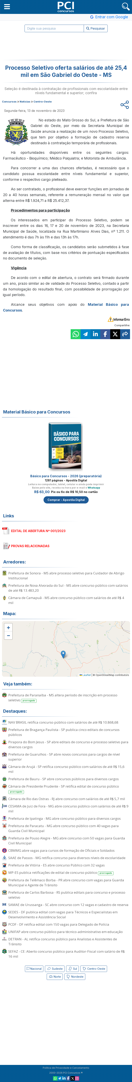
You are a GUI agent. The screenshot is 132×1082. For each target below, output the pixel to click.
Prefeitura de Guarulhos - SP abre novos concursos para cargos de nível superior (64, 757)
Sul (72, 969)
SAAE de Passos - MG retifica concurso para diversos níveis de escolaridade (66, 858)
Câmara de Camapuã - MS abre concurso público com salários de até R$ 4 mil (66, 600)
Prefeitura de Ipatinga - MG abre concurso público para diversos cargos (64, 818)
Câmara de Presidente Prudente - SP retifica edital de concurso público (63, 789)
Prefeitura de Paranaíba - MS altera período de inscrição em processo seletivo (62, 698)
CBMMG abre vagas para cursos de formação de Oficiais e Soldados (61, 850)
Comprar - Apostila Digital (66, 499)
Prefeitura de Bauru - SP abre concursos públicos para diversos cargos (63, 779)
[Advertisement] (66, 46)
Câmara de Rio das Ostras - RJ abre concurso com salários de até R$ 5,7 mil (66, 798)
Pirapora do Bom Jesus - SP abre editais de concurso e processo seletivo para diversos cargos (68, 744)
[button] (7, 6)
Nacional (34, 968)
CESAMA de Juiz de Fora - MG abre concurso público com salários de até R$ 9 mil (68, 808)
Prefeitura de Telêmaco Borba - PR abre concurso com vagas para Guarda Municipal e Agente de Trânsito (66, 882)
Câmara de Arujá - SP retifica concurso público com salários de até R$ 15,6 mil (66, 769)
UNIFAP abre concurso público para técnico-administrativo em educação (65, 931)
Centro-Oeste (93, 969)
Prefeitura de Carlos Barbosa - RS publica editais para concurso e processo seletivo (66, 895)
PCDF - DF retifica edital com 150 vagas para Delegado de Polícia (58, 924)
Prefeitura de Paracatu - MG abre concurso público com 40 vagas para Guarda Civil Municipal (63, 828)
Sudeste (55, 969)
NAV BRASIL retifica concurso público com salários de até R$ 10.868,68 (63, 722)
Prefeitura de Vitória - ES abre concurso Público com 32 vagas (56, 865)
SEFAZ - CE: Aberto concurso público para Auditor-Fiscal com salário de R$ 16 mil (66, 954)
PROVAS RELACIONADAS (30, 546)
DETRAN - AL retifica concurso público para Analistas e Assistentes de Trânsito (62, 941)
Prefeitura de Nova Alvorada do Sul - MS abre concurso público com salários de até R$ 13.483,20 (68, 588)
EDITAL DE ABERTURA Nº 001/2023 (38, 531)
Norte (54, 977)
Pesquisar (95, 28)
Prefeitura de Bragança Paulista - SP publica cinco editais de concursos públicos (64, 732)
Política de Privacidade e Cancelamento (66, 1067)
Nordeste (75, 977)
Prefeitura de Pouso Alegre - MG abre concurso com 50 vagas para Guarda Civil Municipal (66, 840)
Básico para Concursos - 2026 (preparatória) (66, 476)
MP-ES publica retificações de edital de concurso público (61, 872)
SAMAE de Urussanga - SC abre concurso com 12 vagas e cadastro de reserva (68, 904)
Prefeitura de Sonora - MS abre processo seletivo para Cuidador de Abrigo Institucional (66, 575)
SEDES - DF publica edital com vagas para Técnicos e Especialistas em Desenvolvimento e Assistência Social (63, 914)
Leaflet (85, 675)
